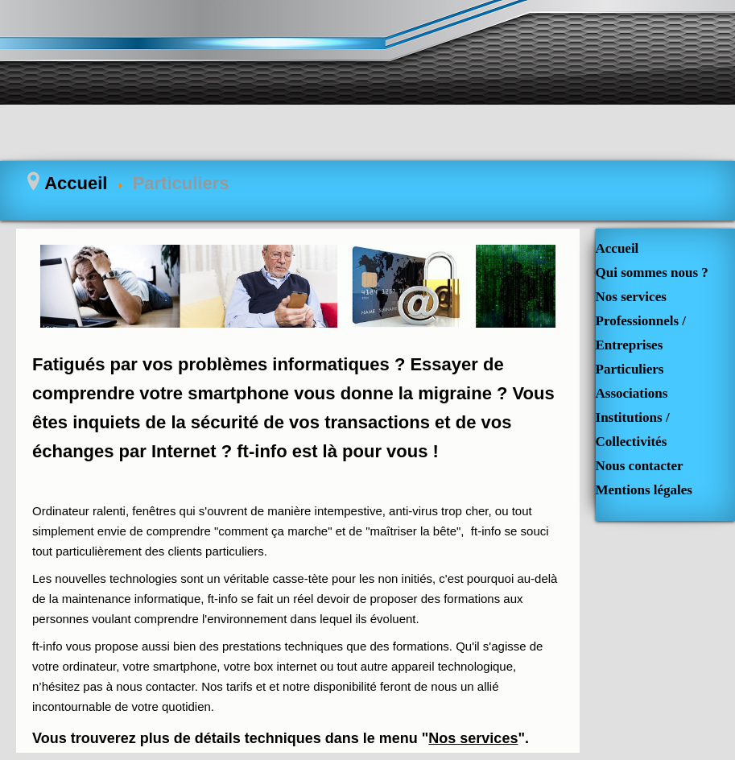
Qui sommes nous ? (652, 272)
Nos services (473, 738)
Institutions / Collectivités (633, 429)
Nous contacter (639, 465)
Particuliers (630, 369)
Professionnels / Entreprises (641, 333)
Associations (632, 393)
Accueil (617, 248)
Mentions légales (644, 490)
